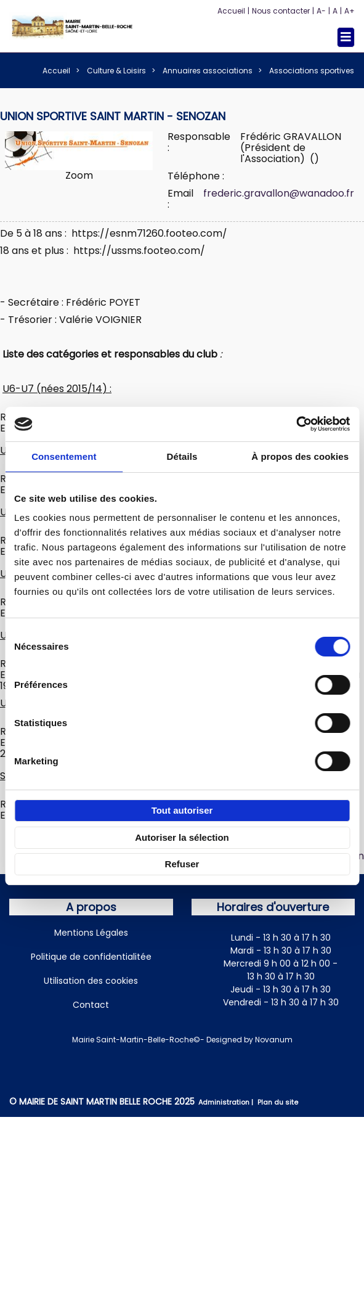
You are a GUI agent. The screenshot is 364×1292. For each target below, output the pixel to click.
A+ (349, 11)
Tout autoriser (182, 810)
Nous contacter (281, 11)
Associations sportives (311, 70)
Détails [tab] (182, 456)
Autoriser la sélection (182, 837)
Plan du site (277, 1102)
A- (321, 11)
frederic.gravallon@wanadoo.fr (278, 193)
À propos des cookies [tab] (300, 456)
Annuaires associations (208, 70)
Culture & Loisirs (116, 70)
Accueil (231, 11)
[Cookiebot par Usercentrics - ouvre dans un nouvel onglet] (296, 424)
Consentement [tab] (63, 456)
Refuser (182, 864)
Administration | (226, 1102)
